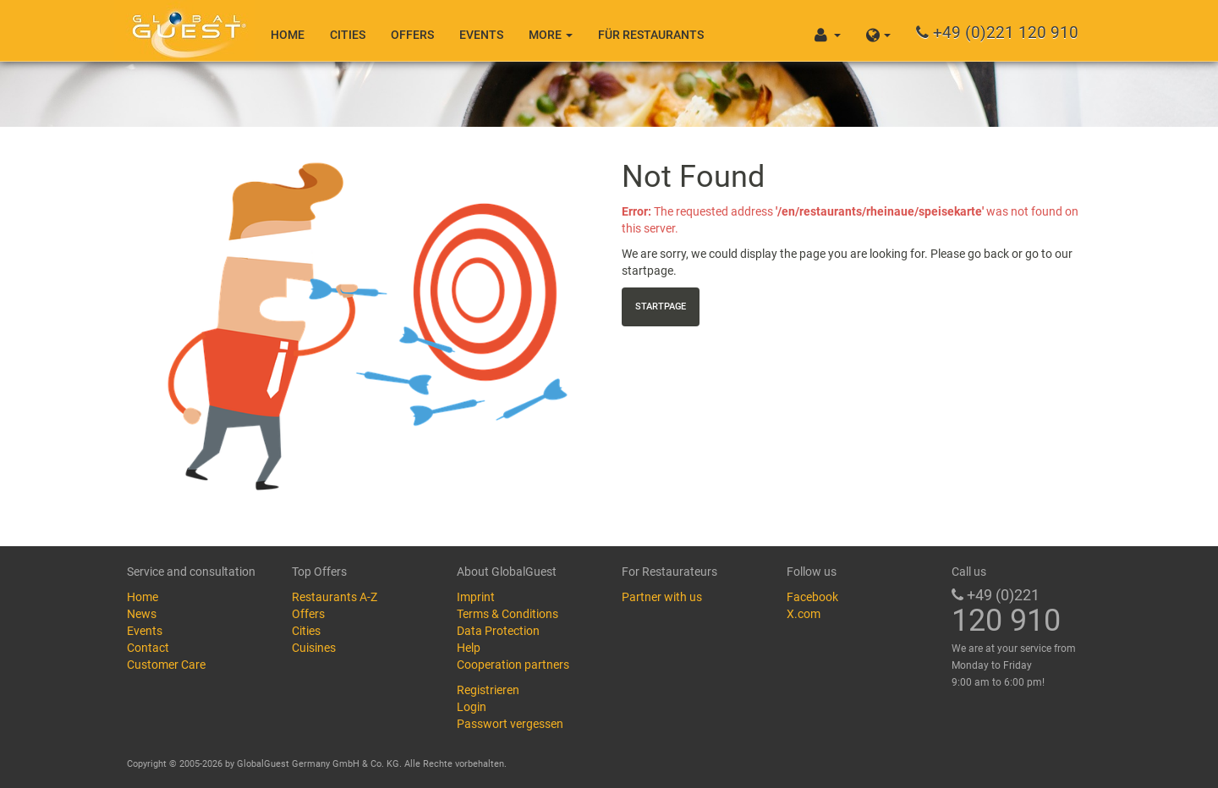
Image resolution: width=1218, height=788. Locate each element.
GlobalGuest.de (186, 29)
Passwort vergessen (510, 724)
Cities (347, 34)
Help (468, 647)
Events (481, 34)
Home (287, 34)
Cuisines (314, 647)
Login (471, 707)
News (141, 614)
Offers (412, 34)
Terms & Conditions (507, 614)
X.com (803, 614)
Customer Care (166, 664)
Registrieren (488, 690)
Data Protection (498, 631)
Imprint (476, 597)
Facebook (812, 597)
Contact (148, 647)
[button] (878, 30)
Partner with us (662, 597)
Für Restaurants (651, 34)
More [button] (551, 34)
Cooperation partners (513, 664)
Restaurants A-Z (334, 597)
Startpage (660, 306)
